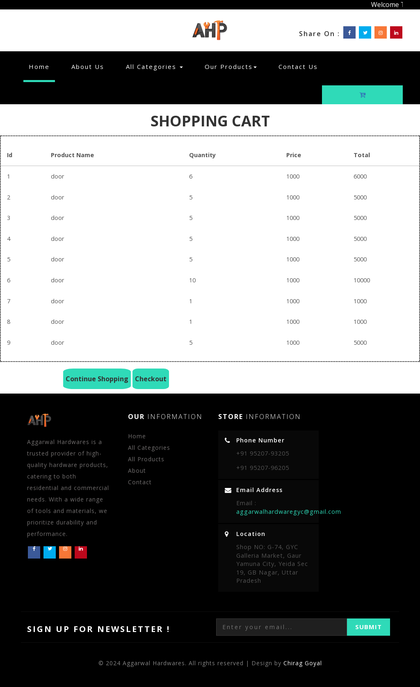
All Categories (149, 447)
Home (42, 66)
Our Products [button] (231, 66)
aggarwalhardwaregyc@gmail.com (288, 511)
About (137, 470)
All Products (146, 459)
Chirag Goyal (302, 663)
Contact (140, 482)
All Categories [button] (154, 66)
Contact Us (298, 66)
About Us (87, 66)
